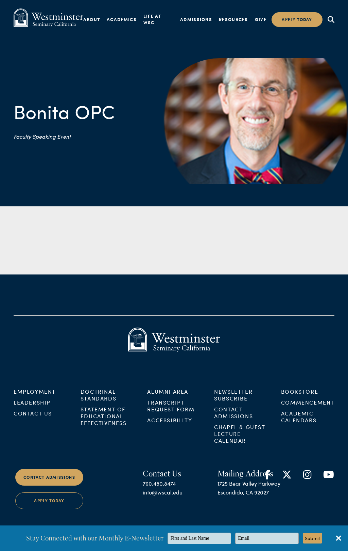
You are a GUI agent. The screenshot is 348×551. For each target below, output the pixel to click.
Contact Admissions (233, 417)
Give (260, 19)
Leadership (32, 406)
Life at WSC (152, 19)
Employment (35, 395)
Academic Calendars (298, 421)
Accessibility (169, 424)
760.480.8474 (159, 487)
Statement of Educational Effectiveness (104, 420)
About (91, 19)
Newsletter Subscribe (233, 399)
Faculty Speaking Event (42, 136)
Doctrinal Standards (98, 399)
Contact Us (33, 417)
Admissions (196, 19)
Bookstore (299, 395)
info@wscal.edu (162, 496)
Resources (233, 19)
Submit (312, 538)
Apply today (297, 19)
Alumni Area (167, 395)
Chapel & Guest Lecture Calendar (239, 438)
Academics (122, 19)
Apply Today (49, 505)
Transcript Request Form (170, 410)
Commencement (307, 406)
